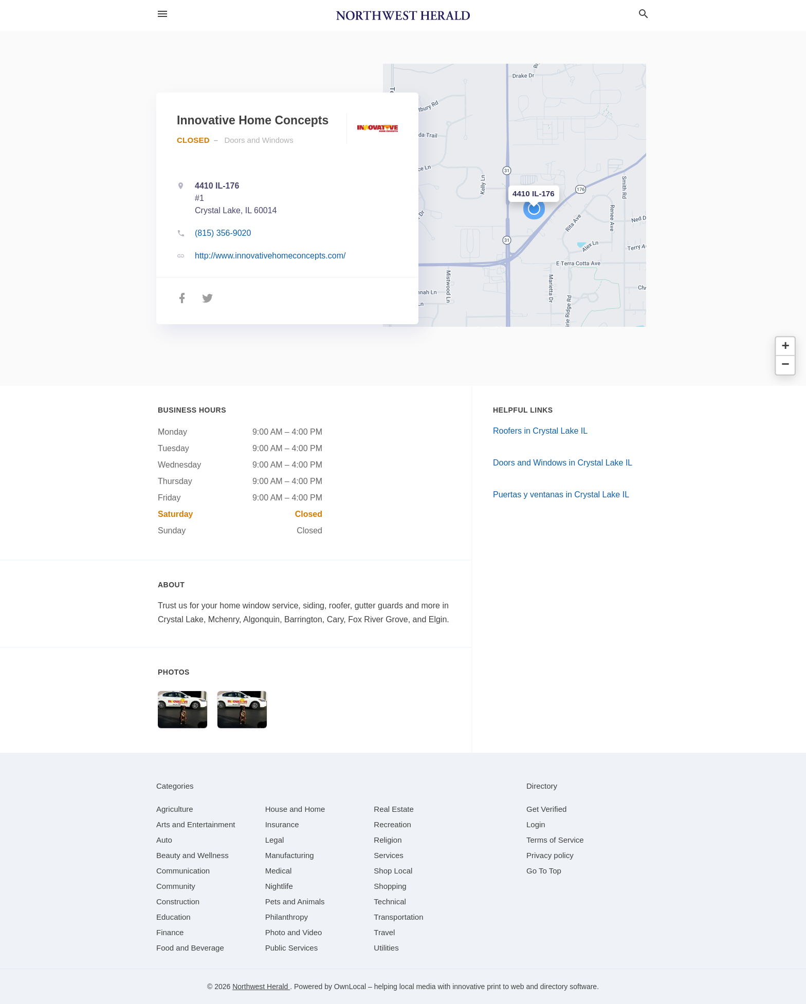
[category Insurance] (282, 824)
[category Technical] (390, 901)
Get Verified (546, 809)
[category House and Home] (295, 809)
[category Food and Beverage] (190, 947)
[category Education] (173, 917)
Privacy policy (550, 855)
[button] (534, 209)
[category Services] (389, 855)
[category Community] (175, 886)
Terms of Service (555, 839)
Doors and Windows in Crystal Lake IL (562, 462)
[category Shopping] (390, 886)
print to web (505, 986)
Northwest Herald (261, 986)
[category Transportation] (398, 917)
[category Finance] (170, 932)
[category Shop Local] (393, 870)
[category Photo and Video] (293, 932)
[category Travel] (384, 932)
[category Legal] (274, 839)
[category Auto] (164, 839)
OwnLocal (350, 986)
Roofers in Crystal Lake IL (540, 430)
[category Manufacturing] (289, 855)
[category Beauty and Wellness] (192, 855)
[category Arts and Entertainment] (195, 824)
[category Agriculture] (174, 809)
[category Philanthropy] (286, 917)
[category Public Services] (291, 947)
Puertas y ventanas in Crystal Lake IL (561, 494)
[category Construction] (177, 901)
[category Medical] (278, 870)
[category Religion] (387, 839)
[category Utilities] (386, 947)
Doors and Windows (258, 140)
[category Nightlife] (279, 886)
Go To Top (543, 870)
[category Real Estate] (394, 809)
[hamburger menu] (162, 14)
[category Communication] (183, 870)
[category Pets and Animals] (295, 901)
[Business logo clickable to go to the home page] (403, 15)
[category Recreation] (392, 824)
